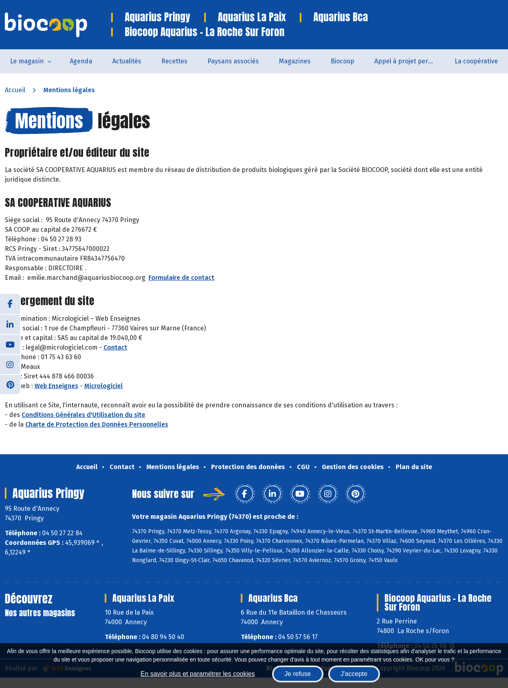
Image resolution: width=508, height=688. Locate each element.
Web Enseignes (56, 386)
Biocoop (342, 61)
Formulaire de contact (181, 277)
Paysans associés (233, 61)
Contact (115, 347)
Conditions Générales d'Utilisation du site (83, 415)
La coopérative (476, 61)
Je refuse (297, 673)
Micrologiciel (103, 386)
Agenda (81, 61)
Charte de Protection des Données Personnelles (96, 424)
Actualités (126, 61)
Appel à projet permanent (409, 61)
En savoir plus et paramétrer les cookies (197, 673)
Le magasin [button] (27, 61)
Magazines (295, 61)
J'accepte (354, 673)
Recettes (174, 61)
